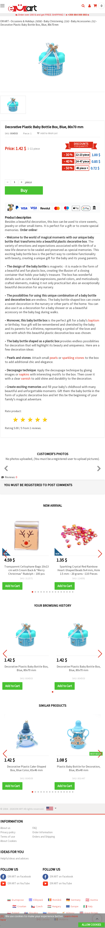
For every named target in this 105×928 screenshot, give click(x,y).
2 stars (23, 419)
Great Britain (89, 913)
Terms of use (7, 836)
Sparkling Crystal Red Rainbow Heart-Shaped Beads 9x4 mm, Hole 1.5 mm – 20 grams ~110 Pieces (78, 570)
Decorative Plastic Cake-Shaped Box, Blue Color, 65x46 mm (26, 768)
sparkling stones (73, 358)
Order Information (42, 832)
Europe (72, 906)
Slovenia (50, 912)
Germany (73, 899)
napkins (24, 374)
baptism (93, 320)
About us (5, 828)
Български (15, 900)
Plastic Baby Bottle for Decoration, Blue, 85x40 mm (78, 768)
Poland (13, 912)
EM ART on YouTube (15, 883)
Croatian (19, 906)
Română (54, 900)
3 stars (30, 419)
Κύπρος (68, 913)
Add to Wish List (47, 133)
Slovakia (31, 912)
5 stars (45, 419)
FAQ (34, 828)
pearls (54, 358)
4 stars (37, 419)
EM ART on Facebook (15, 877)
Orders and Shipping (43, 836)
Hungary (54, 906)
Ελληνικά (36, 900)
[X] (2, 916)
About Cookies (8, 841)
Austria (92, 899)
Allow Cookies (91, 924)
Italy (88, 906)
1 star (15, 419)
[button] (32, 592)
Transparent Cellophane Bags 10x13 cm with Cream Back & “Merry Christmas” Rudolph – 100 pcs (26, 570)
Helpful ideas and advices (14, 858)
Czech (37, 906)
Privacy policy (7, 832)
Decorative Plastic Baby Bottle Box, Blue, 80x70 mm (26, 668)
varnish (26, 378)
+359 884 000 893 (77, 14)
